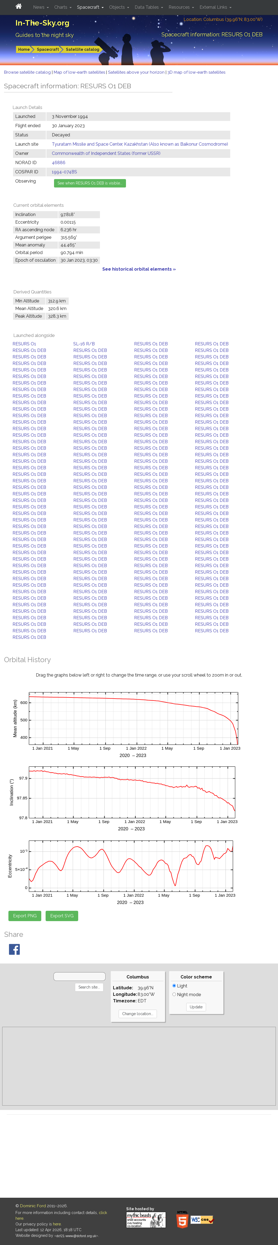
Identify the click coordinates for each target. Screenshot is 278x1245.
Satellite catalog (82, 49)
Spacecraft (48, 49)
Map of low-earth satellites (80, 72)
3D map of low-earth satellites (196, 72)
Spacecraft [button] (88, 7)
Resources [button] (180, 7)
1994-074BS (64, 171)
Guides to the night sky (44, 35)
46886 (58, 162)
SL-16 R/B (84, 343)
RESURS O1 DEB (151, 343)
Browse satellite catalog (28, 72)
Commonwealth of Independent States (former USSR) (106, 153)
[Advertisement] (139, 1066)
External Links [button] (214, 7)
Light (179, 986)
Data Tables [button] (147, 7)
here (57, 1224)
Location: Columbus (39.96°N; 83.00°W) (223, 19)
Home (24, 49)
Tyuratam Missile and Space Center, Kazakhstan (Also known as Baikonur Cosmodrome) (140, 144)
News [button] (39, 7)
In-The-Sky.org (42, 22)
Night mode (186, 994)
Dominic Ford (33, 1205)
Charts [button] (61, 7)
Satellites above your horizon (137, 72)
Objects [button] (117, 7)
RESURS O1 (24, 343)
